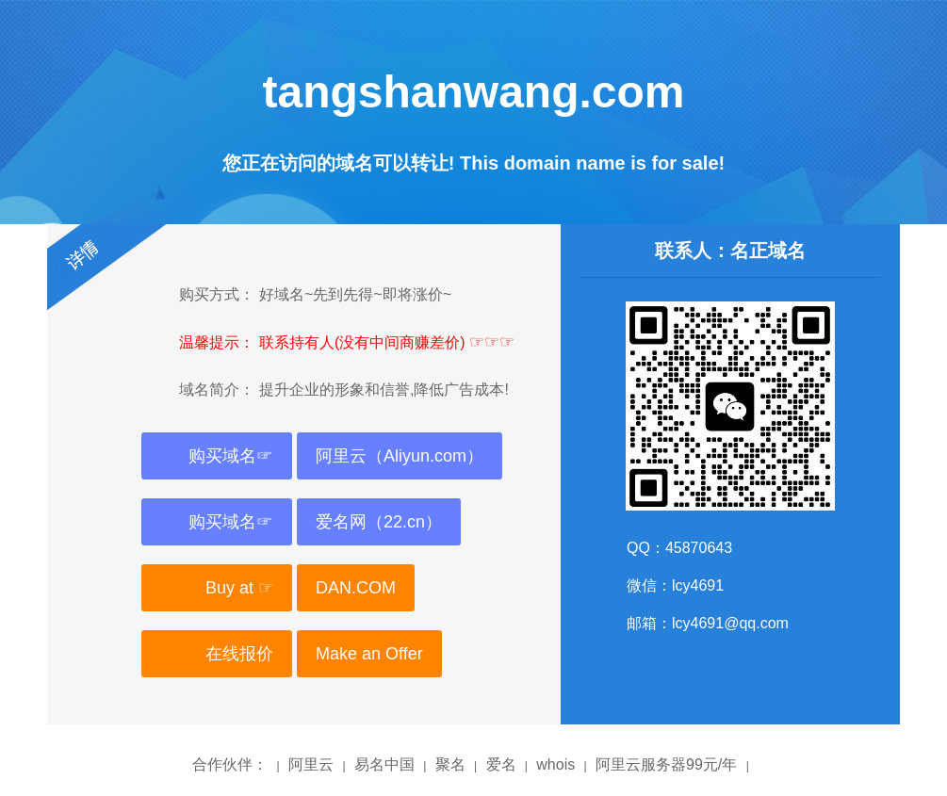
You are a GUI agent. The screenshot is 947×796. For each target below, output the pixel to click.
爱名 (501, 764)
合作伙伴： (230, 764)
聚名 (450, 764)
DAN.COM (356, 587)
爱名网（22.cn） (379, 521)
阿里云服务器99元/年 (666, 764)
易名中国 (384, 764)
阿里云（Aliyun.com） (399, 456)
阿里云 (311, 764)
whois (555, 764)
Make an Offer (369, 653)
